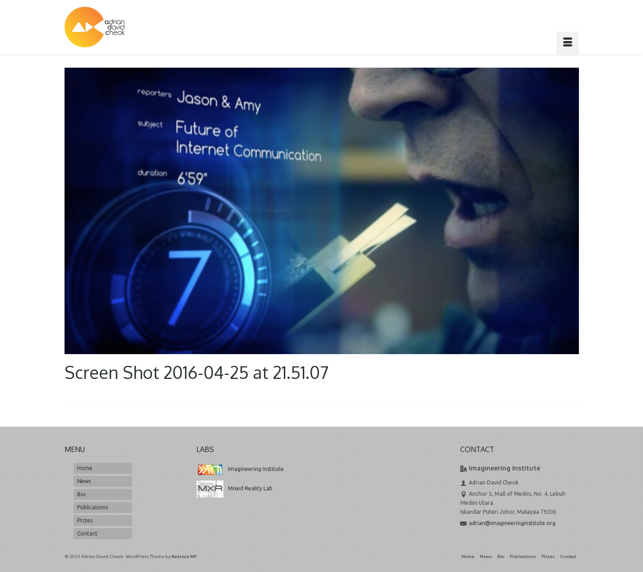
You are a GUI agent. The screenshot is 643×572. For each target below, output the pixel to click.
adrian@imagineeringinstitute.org (507, 523)
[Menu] (567, 43)
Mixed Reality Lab (234, 488)
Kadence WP (184, 556)
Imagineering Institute (240, 469)
